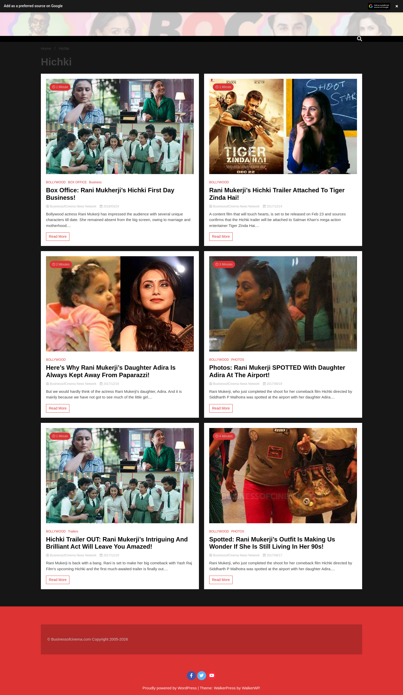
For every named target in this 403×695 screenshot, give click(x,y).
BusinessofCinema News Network (71, 206)
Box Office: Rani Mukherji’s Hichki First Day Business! (110, 194)
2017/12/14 (272, 206)
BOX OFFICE (77, 182)
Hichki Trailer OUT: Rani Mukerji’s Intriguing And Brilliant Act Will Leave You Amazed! (117, 543)
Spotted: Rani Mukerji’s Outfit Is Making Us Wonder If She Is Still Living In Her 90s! (272, 543)
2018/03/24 (109, 206)
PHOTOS (237, 359)
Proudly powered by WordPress (170, 688)
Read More (58, 236)
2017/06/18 (272, 384)
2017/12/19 (109, 384)
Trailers (73, 531)
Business (95, 182)
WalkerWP (250, 688)
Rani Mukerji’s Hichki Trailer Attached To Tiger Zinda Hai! (277, 194)
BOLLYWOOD (56, 182)
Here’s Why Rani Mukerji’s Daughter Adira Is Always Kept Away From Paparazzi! (111, 371)
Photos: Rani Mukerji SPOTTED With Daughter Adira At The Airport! (277, 371)
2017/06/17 (272, 555)
